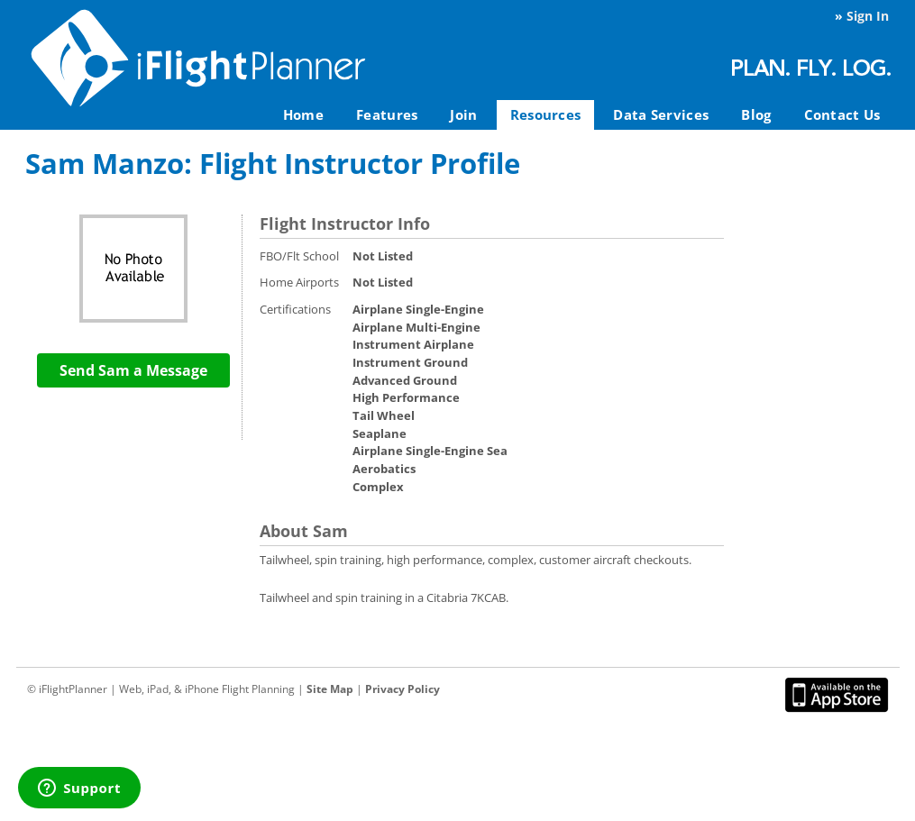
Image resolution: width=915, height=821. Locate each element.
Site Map (330, 689)
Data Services (661, 114)
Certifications (295, 309)
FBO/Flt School (299, 256)
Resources (545, 114)
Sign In (867, 15)
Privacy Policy (402, 689)
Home (303, 114)
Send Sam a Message (133, 370)
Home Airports (299, 282)
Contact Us (842, 114)
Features (386, 114)
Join (463, 114)
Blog (756, 114)
